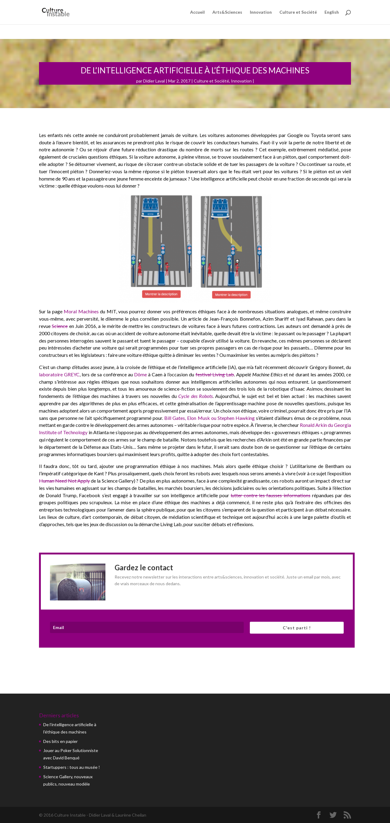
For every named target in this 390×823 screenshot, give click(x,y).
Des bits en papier (60, 741)
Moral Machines (81, 311)
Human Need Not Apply (64, 481)
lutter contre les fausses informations (270, 495)
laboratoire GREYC (59, 374)
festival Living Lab (215, 374)
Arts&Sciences (227, 12)
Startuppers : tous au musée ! (71, 767)
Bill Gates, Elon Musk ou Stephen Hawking (210, 418)
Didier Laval (154, 80)
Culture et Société (298, 12)
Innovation (261, 12)
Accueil (197, 12)
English (331, 12)
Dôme (140, 374)
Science (60, 326)
